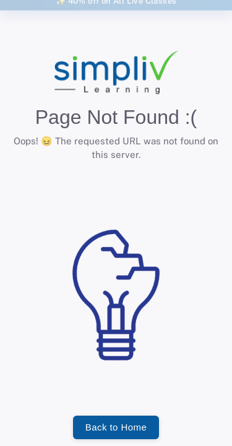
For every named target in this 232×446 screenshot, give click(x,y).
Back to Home (116, 427)
